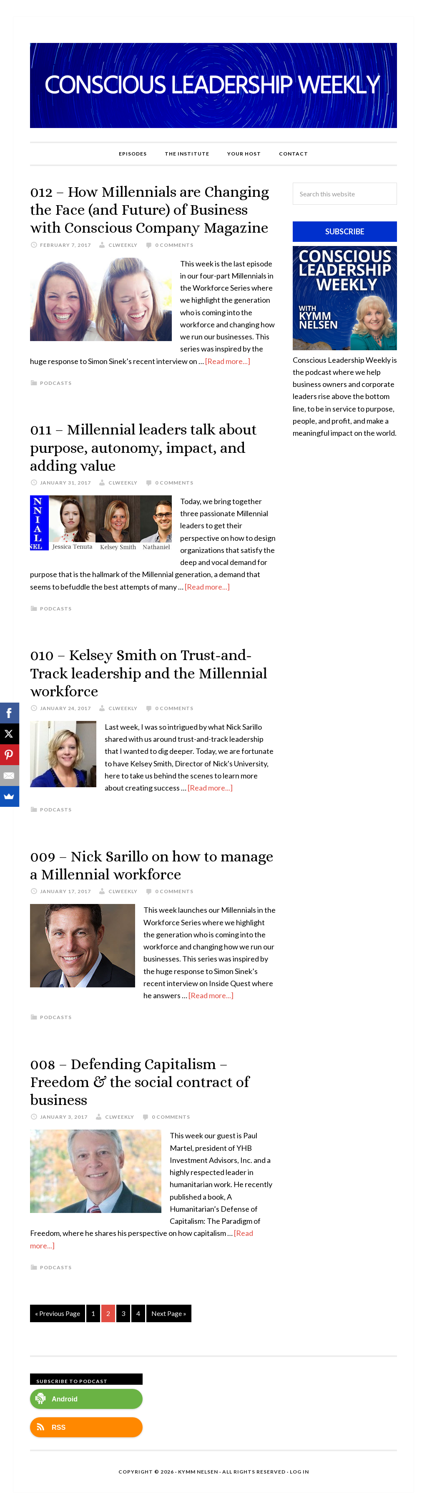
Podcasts (56, 383)
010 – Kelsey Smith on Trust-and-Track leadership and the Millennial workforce (148, 672)
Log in (299, 1472)
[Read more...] (227, 361)
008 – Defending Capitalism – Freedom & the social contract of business (139, 1081)
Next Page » (168, 1313)
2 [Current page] (108, 1313)
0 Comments (174, 245)
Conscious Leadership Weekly (213, 85)
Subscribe (344, 231)
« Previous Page (57, 1313)
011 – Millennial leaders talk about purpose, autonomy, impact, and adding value (143, 447)
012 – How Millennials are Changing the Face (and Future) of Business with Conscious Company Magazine (149, 209)
